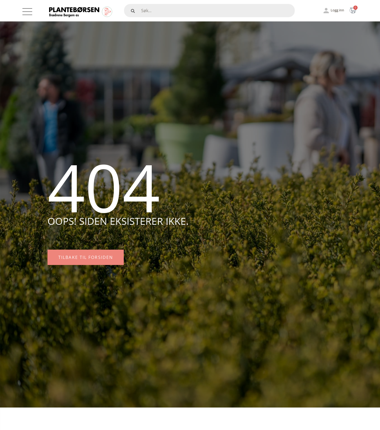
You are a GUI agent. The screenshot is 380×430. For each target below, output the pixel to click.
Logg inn (337, 10)
